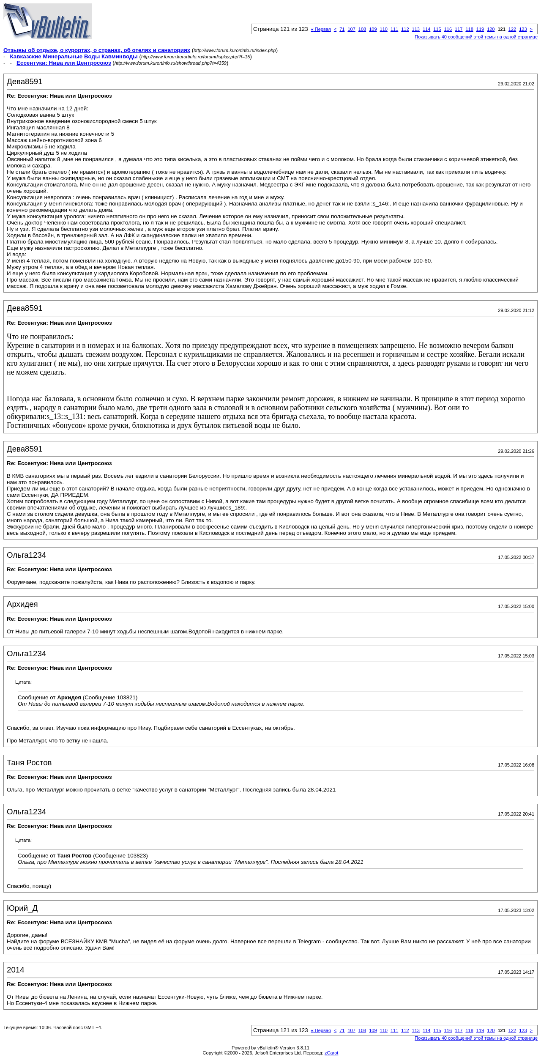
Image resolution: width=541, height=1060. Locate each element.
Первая (321, 29)
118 (469, 29)
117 (458, 29)
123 (523, 29)
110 (384, 29)
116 (448, 29)
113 (416, 29)
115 (437, 29)
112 (405, 29)
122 (512, 29)
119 (480, 29)
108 (362, 29)
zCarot (331, 1052)
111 (394, 29)
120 (491, 29)
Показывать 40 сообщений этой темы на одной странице (476, 36)
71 (341, 29)
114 (426, 29)
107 (351, 29)
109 (373, 29)
